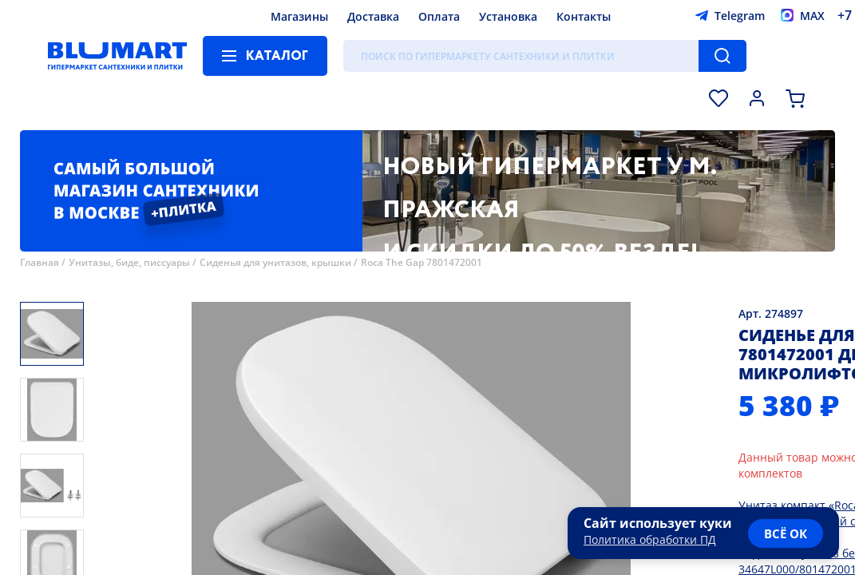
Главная (39, 262)
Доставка (373, 16)
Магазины (299, 16)
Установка (508, 16)
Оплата (439, 16)
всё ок (785, 533)
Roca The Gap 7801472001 (421, 262)
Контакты (583, 16)
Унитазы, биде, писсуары (129, 262)
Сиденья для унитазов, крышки (275, 262)
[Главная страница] (117, 55)
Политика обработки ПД (650, 539)
